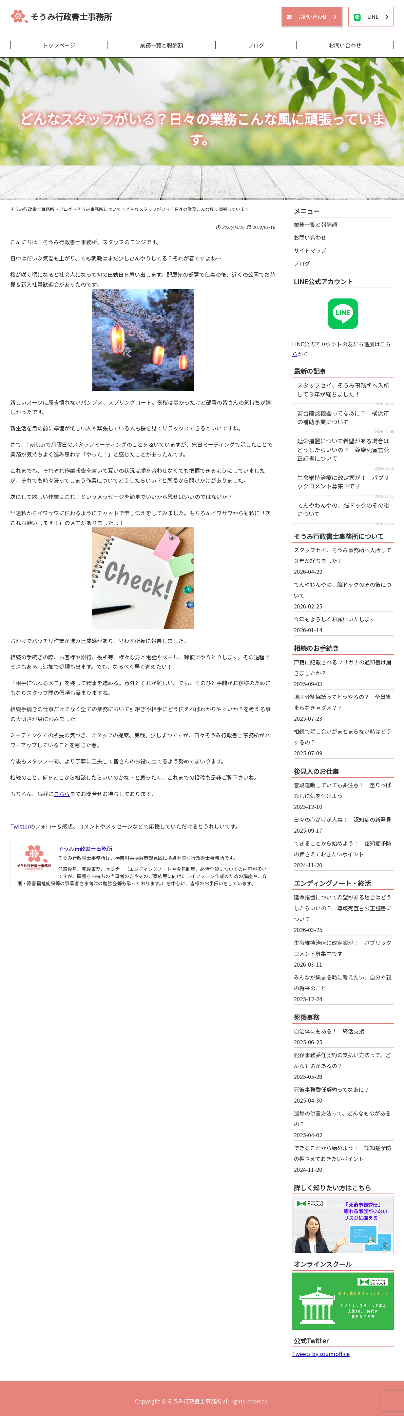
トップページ (59, 45)
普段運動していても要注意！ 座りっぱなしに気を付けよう (342, 790)
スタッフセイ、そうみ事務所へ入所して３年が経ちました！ (343, 389)
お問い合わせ (345, 45)
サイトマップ (310, 250)
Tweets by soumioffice (321, 1354)
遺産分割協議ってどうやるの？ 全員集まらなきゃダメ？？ (342, 702)
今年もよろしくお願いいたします (334, 619)
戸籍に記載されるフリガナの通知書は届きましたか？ (342, 667)
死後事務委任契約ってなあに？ (331, 1089)
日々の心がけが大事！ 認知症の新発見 (342, 819)
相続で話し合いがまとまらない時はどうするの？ (342, 736)
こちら (62, 794)
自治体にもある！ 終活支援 (329, 1031)
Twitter (20, 826)
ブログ (256, 45)
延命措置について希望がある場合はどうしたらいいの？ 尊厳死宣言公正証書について (343, 449)
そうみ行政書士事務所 (71, 16)
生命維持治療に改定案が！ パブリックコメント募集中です (343, 481)
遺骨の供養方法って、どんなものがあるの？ (342, 1118)
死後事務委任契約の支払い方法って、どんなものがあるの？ (342, 1060)
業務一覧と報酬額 (161, 45)
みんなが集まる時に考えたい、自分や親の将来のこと (342, 982)
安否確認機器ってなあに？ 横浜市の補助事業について (343, 417)
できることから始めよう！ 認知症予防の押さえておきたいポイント (342, 848)
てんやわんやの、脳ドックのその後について (342, 589)
